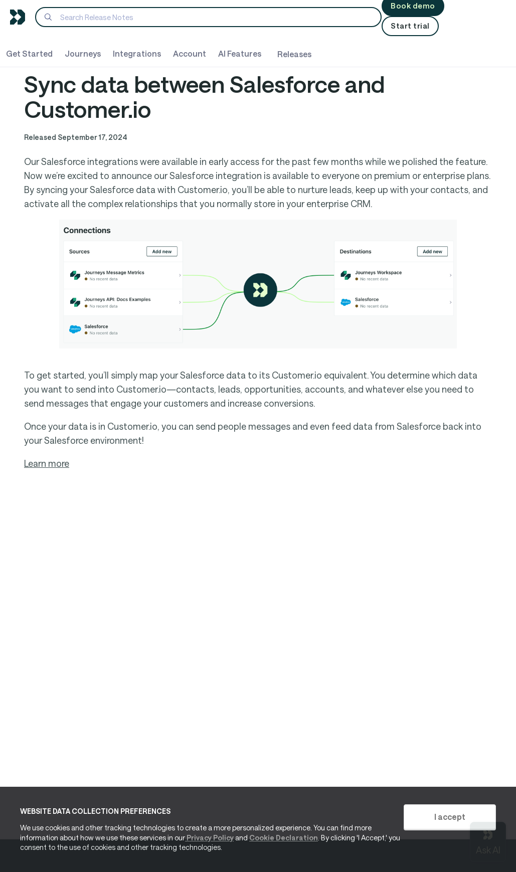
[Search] (208, 17)
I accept (449, 816)
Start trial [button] (410, 25)
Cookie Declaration (283, 837)
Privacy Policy (209, 837)
